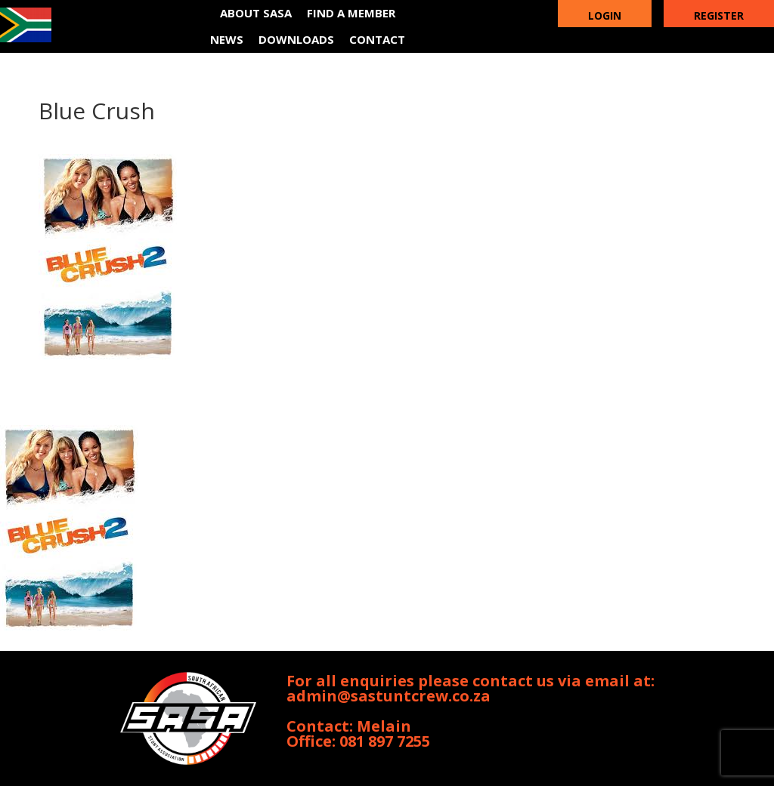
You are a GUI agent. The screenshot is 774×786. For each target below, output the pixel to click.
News (226, 39)
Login (604, 15)
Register (719, 15)
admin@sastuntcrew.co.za (388, 696)
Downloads (296, 39)
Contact (377, 39)
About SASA (256, 12)
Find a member (351, 12)
